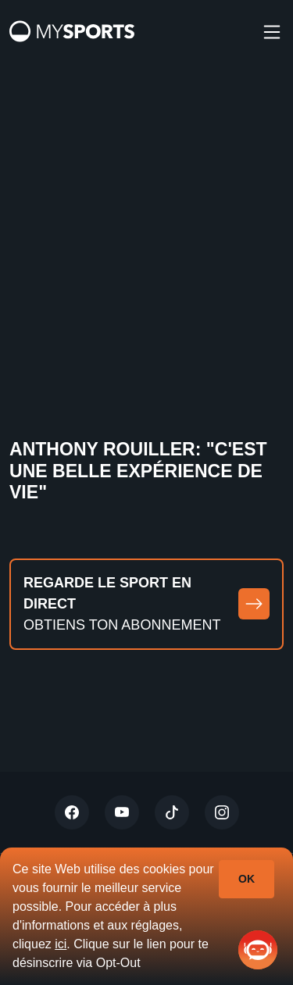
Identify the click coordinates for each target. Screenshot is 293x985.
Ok (246, 879)
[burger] (272, 31)
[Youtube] (122, 812)
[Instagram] (222, 812)
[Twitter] (72, 812)
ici (60, 944)
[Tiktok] (172, 812)
